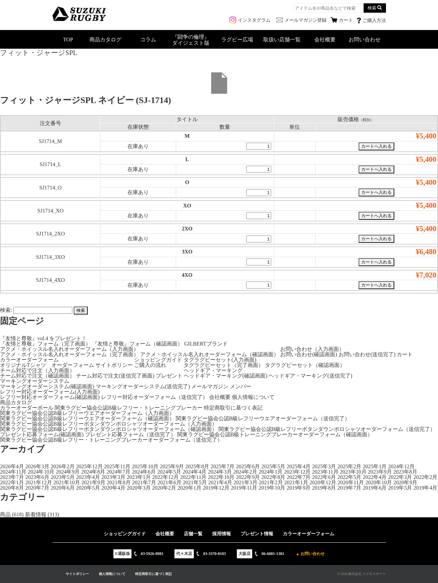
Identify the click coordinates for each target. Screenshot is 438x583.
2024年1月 (271, 472)
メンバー (240, 386)
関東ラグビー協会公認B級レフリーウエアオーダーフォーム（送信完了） (263, 418)
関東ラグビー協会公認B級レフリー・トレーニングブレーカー (128, 408)
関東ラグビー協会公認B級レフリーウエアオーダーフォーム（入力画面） (87, 413)
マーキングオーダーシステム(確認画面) (47, 386)
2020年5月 (88, 488)
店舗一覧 (193, 533)
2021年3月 (246, 482)
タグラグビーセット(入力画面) (220, 360)
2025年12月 (89, 466)
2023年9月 (380, 472)
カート (405, 354)
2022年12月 (165, 477)
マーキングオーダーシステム (34, 381)
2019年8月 (324, 488)
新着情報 (35, 514)
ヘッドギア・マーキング (213, 370)
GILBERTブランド (206, 344)
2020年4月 (113, 488)
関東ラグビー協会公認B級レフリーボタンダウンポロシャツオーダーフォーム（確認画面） (108, 429)
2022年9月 (248, 477)
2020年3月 (139, 488)
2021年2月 (271, 482)
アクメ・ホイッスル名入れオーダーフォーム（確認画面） (209, 354)
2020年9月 (405, 482)
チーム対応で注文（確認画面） (37, 376)
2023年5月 (63, 477)
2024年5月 (169, 472)
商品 (5, 514)
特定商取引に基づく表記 (233, 408)
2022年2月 (425, 477)
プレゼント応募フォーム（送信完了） (130, 434)
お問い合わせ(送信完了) (367, 354)
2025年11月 (117, 466)
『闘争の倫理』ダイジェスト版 (190, 40)
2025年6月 (248, 466)
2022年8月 (273, 477)
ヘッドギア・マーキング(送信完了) (310, 376)
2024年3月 (220, 472)
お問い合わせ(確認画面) (308, 354)
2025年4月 (299, 466)
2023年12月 (297, 472)
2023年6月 (37, 477)
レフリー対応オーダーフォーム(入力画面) (50, 392)
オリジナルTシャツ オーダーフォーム (47, 365)
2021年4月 (220, 482)
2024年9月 (68, 472)
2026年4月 (12, 466)
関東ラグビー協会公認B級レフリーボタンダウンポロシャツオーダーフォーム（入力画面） (108, 424)
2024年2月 (245, 472)
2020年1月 (189, 488)
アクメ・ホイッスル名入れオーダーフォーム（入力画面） (69, 349)
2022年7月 (299, 477)
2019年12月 (216, 488)
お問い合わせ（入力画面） (312, 349)
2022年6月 (324, 477)
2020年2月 (164, 488)
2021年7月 (144, 482)
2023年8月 (405, 472)
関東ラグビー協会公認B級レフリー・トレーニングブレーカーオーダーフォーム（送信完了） (111, 440)
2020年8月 (12, 488)
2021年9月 (93, 482)
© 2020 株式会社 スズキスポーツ (361, 574)
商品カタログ (105, 39)
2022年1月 (12, 482)
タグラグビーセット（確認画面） (305, 365)
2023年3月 (113, 477)
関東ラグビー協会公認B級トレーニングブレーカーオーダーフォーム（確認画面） (275, 434)
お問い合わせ (365, 39)
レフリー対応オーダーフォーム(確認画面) (50, 397)
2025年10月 (145, 466)
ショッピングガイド (158, 360)
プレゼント (169, 376)
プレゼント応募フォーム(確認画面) (42, 434)
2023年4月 (88, 477)
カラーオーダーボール (26, 408)
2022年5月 (349, 477)
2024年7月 (118, 472)
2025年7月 (222, 466)
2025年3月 (324, 466)
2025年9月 (172, 466)
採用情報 (221, 533)
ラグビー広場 (237, 39)
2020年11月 (351, 482)
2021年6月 (169, 482)
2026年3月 (37, 466)
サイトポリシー (114, 365)
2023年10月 (353, 472)
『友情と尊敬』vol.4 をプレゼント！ (43, 338)
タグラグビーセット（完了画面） (223, 365)
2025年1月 (375, 466)
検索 (372, 7)
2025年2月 (349, 466)
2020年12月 (323, 482)
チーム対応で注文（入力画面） (37, 370)
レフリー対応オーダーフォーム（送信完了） (154, 397)
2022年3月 (400, 477)
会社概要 (325, 39)
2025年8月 (197, 466)
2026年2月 (63, 466)
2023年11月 (325, 472)
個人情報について (253, 397)
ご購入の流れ (150, 365)
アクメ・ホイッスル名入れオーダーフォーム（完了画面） (69, 354)
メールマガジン (210, 386)
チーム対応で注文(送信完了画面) (115, 376)
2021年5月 (195, 482)
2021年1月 (296, 482)
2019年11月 (244, 488)
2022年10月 (221, 477)
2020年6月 (63, 488)
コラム (148, 39)
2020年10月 (378, 482)
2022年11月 (193, 477)
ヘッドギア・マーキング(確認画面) (226, 376)
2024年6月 (144, 472)
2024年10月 (41, 472)
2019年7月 (349, 488)
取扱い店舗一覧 (282, 39)
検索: (6, 310)
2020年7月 (37, 488)
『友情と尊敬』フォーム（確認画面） (137, 344)
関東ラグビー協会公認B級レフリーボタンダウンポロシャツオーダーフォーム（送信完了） (327, 429)
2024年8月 (93, 472)
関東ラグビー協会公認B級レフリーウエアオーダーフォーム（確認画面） (87, 418)
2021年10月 (66, 482)
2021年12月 (38, 482)
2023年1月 (139, 477)
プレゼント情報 (257, 533)
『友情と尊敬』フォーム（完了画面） (45, 344)
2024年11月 (13, 472)
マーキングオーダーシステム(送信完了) (143, 386)
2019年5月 (400, 488)
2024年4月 (194, 472)
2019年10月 (272, 488)
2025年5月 (273, 466)
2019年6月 (375, 488)
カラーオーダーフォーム (29, 360)
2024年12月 (401, 466)
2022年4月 (375, 477)
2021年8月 (119, 482)
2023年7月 (12, 477)
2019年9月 (299, 488)
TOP (68, 39)
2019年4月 (425, 488)
